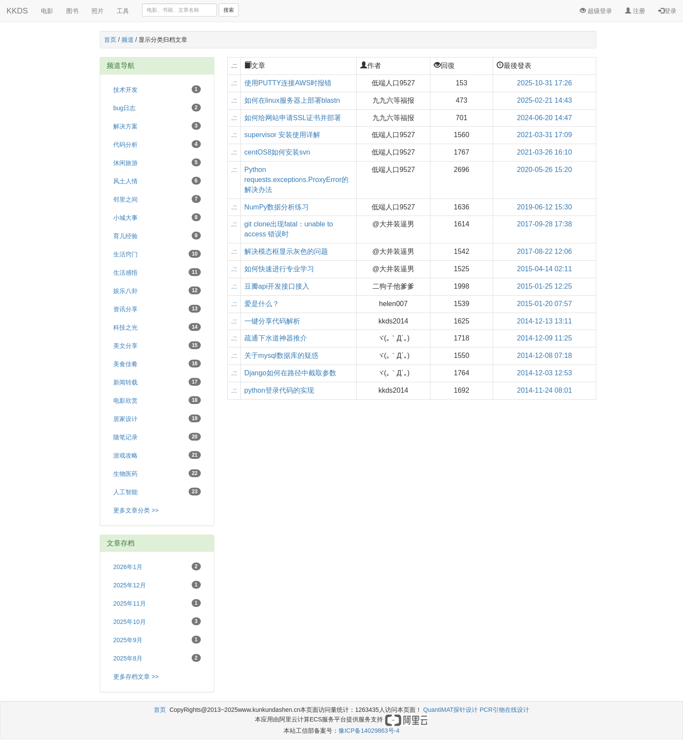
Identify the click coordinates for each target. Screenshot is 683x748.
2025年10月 (157, 621)
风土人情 (157, 181)
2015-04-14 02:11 (544, 269)
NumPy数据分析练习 (276, 207)
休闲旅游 (157, 162)
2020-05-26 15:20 (544, 169)
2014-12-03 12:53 (544, 373)
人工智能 (157, 491)
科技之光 (157, 327)
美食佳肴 (157, 363)
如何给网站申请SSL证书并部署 (292, 117)
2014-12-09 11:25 (544, 338)
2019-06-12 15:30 (544, 207)
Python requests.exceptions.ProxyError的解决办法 (296, 179)
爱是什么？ (261, 303)
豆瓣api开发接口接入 (276, 286)
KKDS (17, 11)
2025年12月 (157, 585)
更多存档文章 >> (136, 676)
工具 (123, 10)
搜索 (228, 10)
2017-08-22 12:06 (544, 251)
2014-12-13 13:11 (544, 321)
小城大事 (157, 217)
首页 (110, 39)
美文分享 (157, 345)
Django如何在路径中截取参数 (290, 373)
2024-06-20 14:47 (544, 117)
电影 (47, 10)
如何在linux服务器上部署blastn (292, 100)
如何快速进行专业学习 (279, 269)
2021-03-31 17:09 (544, 134)
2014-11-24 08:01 (544, 390)
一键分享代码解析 (272, 321)
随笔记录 (157, 437)
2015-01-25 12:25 (544, 286)
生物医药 (157, 473)
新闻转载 (157, 382)
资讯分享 (157, 309)
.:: (234, 83)
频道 (128, 39)
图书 (72, 10)
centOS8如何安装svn (277, 152)
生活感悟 (157, 272)
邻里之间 (157, 199)
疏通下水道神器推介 (275, 338)
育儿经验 (157, 235)
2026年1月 (157, 566)
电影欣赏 (157, 400)
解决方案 (157, 126)
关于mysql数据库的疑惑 (281, 355)
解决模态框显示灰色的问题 (286, 251)
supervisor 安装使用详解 (282, 134)
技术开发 (157, 89)
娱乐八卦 (157, 290)
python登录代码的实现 (279, 390)
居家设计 (157, 418)
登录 (667, 10)
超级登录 (596, 10)
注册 (635, 10)
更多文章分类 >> (136, 510)
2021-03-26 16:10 (544, 152)
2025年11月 (157, 603)
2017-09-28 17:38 (544, 224)
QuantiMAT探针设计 (450, 709)
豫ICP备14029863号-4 (368, 730)
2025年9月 (157, 640)
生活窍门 (157, 254)
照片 (97, 10)
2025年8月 (157, 658)
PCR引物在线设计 (504, 709)
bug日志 (157, 107)
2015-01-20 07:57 (544, 303)
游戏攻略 (157, 455)
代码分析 (157, 144)
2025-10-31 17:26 (544, 83)
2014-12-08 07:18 (544, 355)
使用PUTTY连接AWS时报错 (287, 83)
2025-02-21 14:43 (544, 100)
